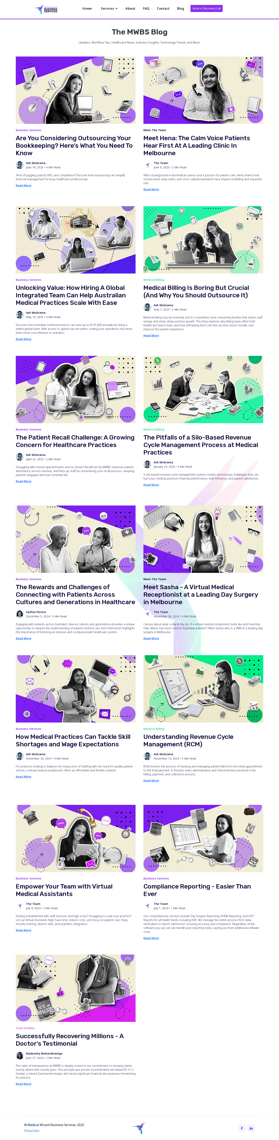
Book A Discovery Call (207, 8)
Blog (180, 8)
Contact (163, 8)
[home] (46, 10)
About (130, 8)
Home (87, 8)
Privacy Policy (31, 1130)
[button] (109, 8)
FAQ (146, 8)
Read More (23, 185)
